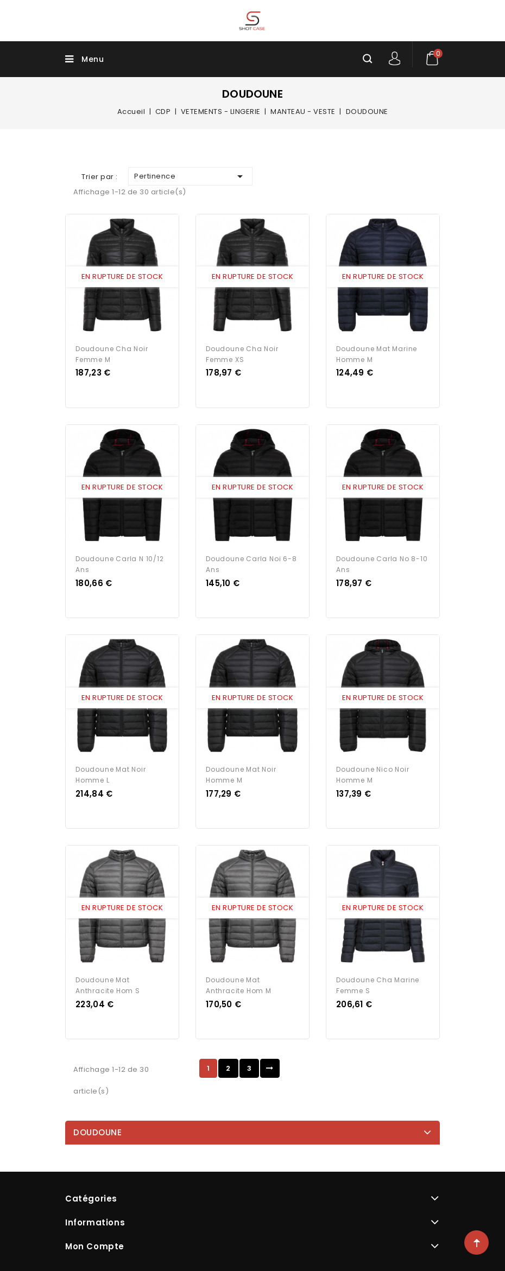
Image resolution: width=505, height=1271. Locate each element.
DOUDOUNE (97, 1127)
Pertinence (190, 176)
